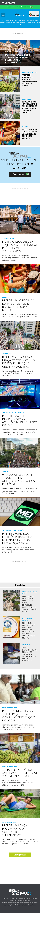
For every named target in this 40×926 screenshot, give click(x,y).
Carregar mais (20, 855)
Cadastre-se (18, 174)
